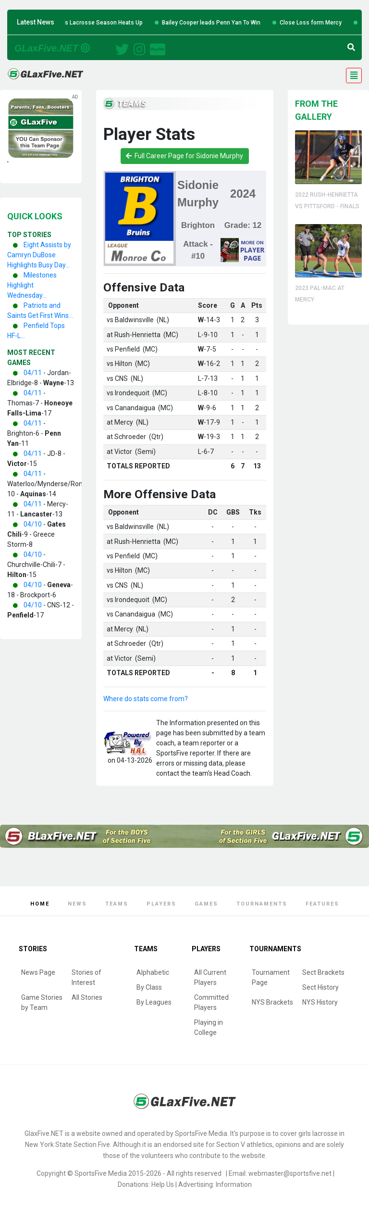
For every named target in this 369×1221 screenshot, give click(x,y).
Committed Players (211, 1002)
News (77, 904)
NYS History (320, 1002)
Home (39, 904)
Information (234, 1184)
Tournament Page (271, 977)
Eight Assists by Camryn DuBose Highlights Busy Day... (39, 255)
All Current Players (210, 977)
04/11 (33, 373)
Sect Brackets (323, 972)
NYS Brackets (272, 1002)
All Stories (87, 997)
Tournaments (261, 904)
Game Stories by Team (41, 1002)
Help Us (162, 1184)
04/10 (33, 524)
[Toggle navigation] (354, 75)
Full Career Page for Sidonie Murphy (184, 156)
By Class (149, 987)
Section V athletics (244, 1144)
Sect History (320, 987)
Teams (116, 904)
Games (206, 904)
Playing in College (208, 1027)
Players (161, 904)
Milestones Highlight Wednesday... (32, 285)
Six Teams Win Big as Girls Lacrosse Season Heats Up (98, 22)
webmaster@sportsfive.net (290, 1173)
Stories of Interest (86, 977)
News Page (38, 972)
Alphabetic (152, 972)
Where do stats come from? (145, 699)
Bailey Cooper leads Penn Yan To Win (239, 22)
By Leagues (154, 1002)
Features (322, 904)
